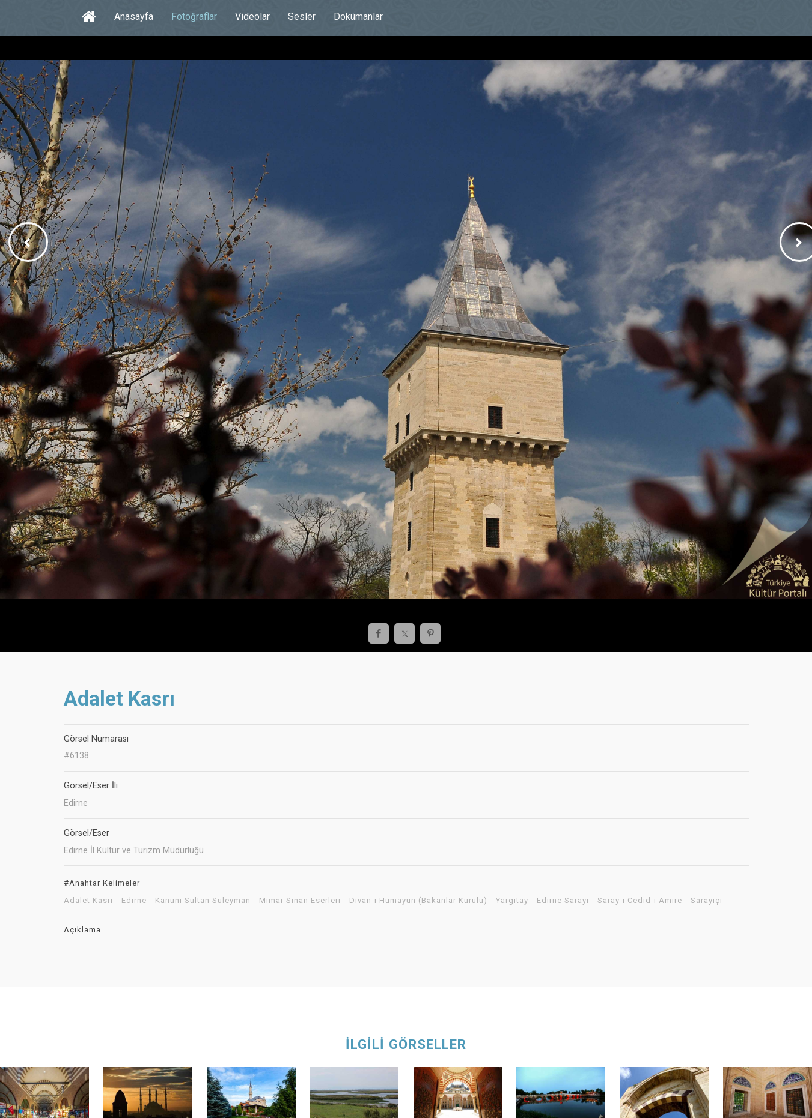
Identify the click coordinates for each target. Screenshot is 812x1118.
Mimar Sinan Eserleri (300, 900)
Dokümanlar (358, 16)
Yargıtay (512, 900)
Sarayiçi (706, 900)
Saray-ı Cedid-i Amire (639, 900)
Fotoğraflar (194, 16)
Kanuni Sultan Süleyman (203, 900)
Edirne (134, 900)
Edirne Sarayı (563, 900)
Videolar (252, 16)
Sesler (302, 16)
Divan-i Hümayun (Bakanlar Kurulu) (418, 900)
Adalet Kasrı (88, 900)
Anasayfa (133, 16)
